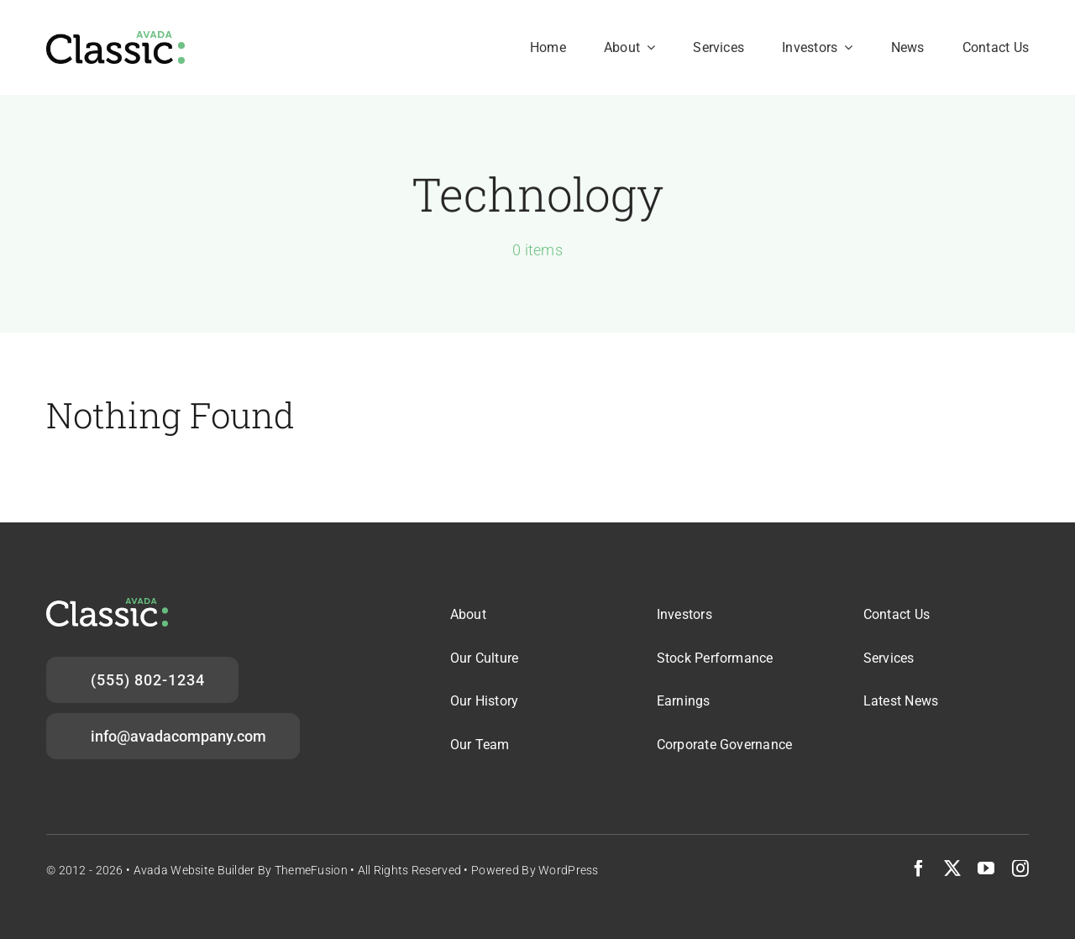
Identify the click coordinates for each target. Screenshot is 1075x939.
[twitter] (952, 868)
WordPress (568, 870)
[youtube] (986, 868)
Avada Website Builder (194, 870)
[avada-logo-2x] (115, 39)
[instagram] (1020, 868)
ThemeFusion (311, 870)
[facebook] (918, 868)
